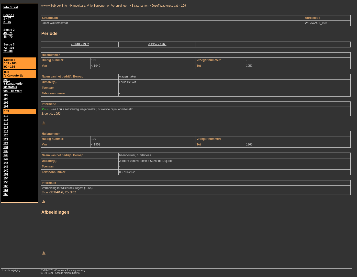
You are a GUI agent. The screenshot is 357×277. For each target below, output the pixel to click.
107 (5, 106)
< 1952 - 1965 (157, 44)
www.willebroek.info (54, 5)
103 (5, 95)
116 (5, 123)
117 (5, 127)
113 (5, 116)
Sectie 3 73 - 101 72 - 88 (8, 48)
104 (5, 98)
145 (5, 163)
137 (5, 159)
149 (5, 170)
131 (5, 147)
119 (5, 131)
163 (5, 194)
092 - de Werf (12, 91)
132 (5, 151)
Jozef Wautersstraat (165, 5)
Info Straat (10, 7)
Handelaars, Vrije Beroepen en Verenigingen (99, 5)
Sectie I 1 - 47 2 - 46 (8, 18)
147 (5, 166)
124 (5, 143)
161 (5, 190)
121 (5, 139)
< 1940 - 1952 (80, 44)
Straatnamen (140, 5)
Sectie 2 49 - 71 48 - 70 (8, 33)
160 (5, 186)
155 (5, 182)
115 (5, 120)
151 (5, 174)
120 (5, 135)
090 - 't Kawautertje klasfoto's (12, 83)
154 (5, 178)
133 (5, 155)
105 (5, 102)
